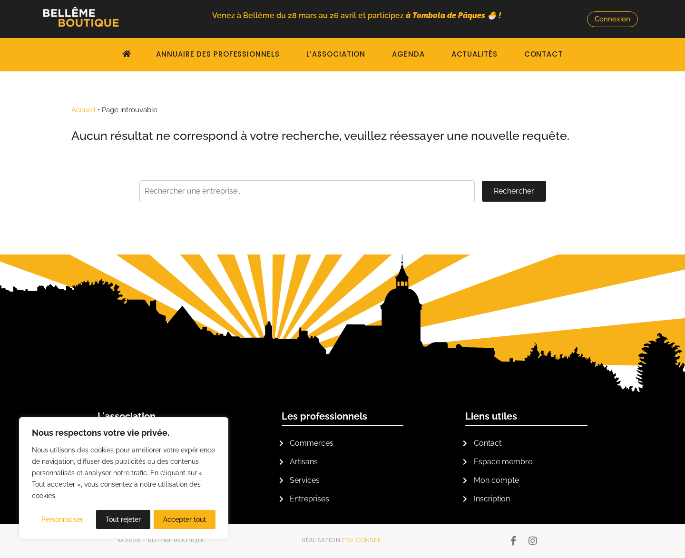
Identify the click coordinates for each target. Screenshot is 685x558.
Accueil (83, 110)
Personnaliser (62, 519)
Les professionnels (324, 416)
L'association (127, 416)
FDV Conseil (362, 540)
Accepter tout (184, 519)
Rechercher (514, 191)
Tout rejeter (123, 519)
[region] (123, 478)
